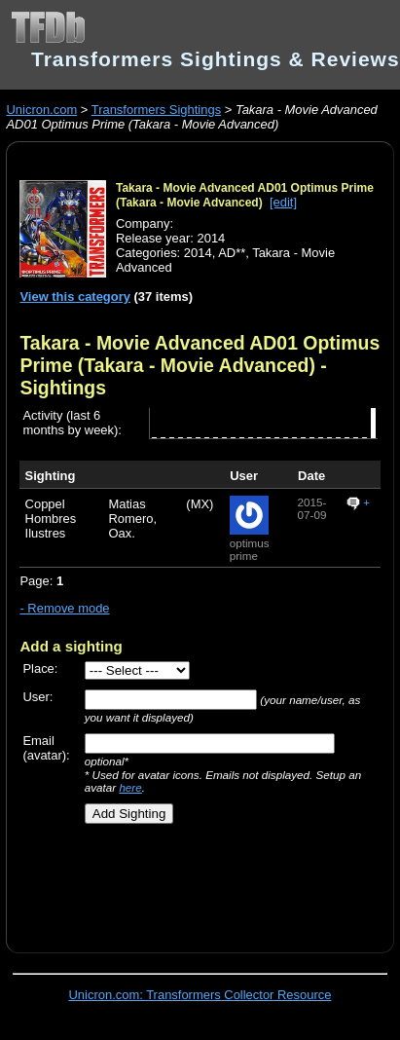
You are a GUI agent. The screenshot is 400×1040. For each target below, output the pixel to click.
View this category (74, 296)
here (130, 787)
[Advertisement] (191, 881)
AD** (231, 252)
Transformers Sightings (156, 109)
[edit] (283, 202)
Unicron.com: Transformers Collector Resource (200, 994)
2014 (198, 252)
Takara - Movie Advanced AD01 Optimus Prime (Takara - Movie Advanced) (245, 195)
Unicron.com (41, 109)
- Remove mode (64, 608)
